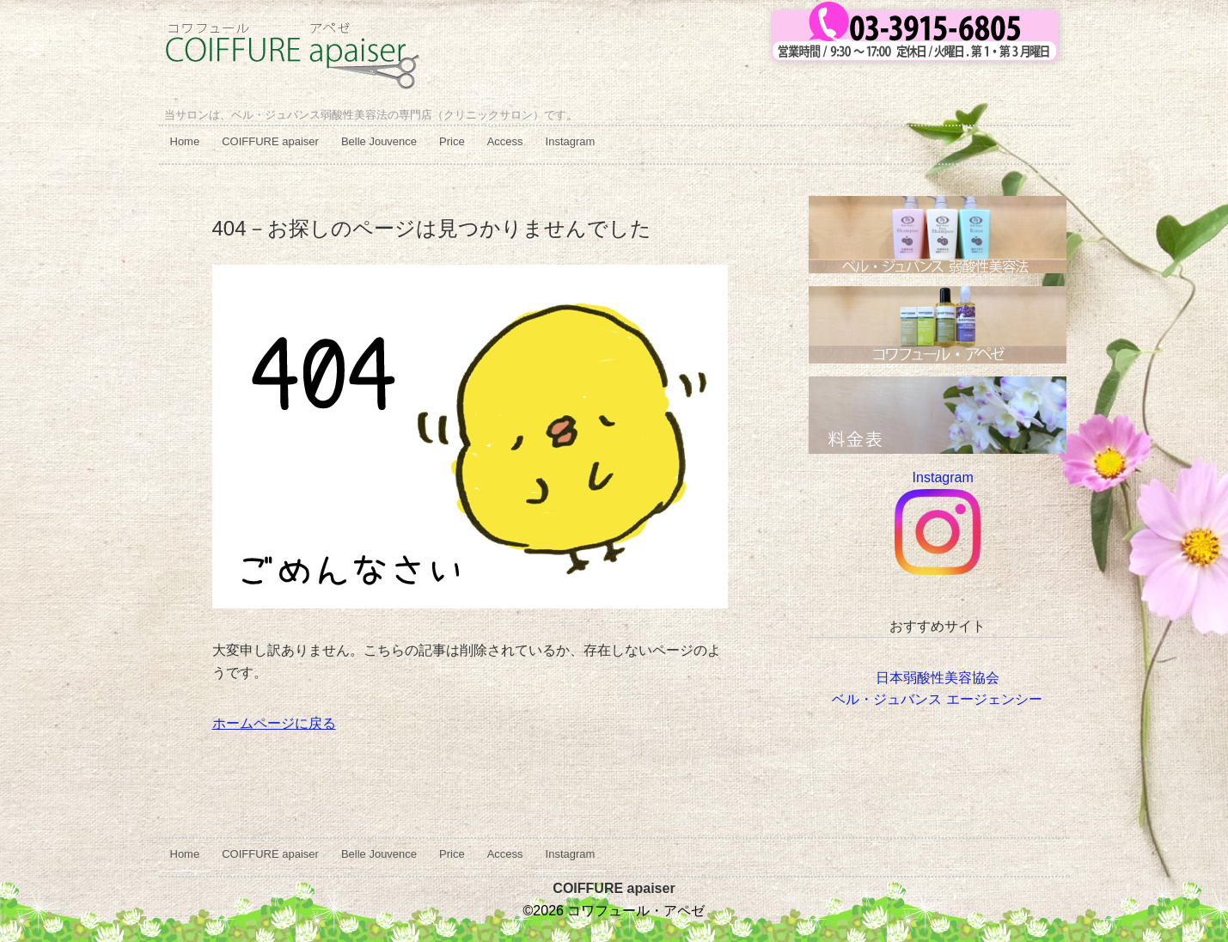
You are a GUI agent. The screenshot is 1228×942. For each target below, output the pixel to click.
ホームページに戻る (274, 723)
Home (185, 141)
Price (452, 141)
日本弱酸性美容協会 (937, 677)
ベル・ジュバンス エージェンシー (937, 699)
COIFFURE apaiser (270, 141)
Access (505, 141)
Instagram (571, 141)
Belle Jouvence (379, 141)
